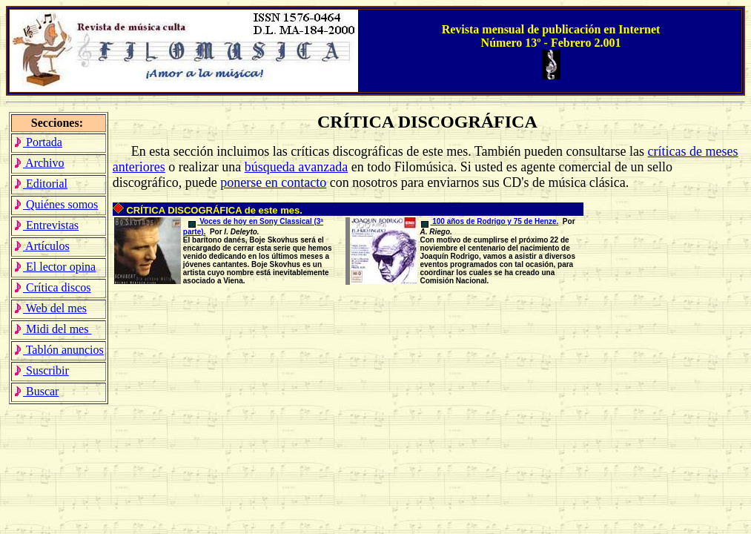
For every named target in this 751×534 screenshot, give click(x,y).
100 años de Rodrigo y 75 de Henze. (489, 221)
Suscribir (41, 370)
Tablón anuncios (58, 349)
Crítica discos (52, 287)
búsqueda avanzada (296, 166)
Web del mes (50, 308)
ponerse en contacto (273, 182)
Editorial (40, 183)
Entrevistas (46, 225)
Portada (37, 142)
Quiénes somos (55, 204)
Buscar (36, 391)
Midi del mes (52, 329)
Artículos (41, 246)
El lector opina (54, 266)
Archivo (38, 162)
